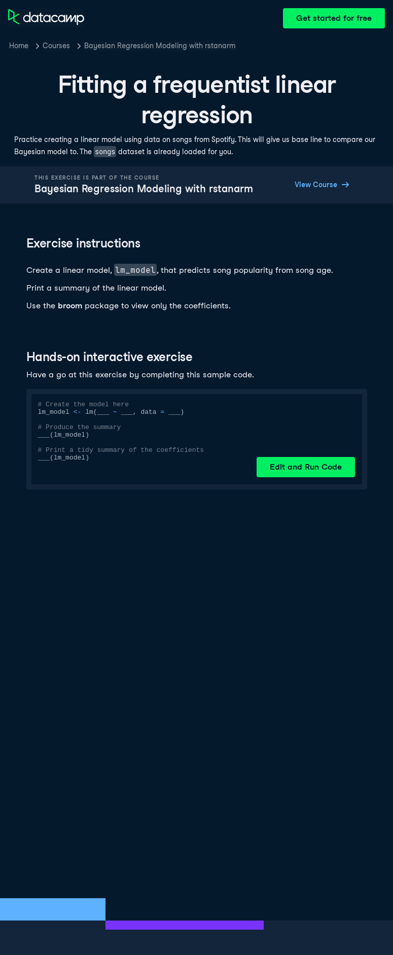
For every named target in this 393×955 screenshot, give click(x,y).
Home (18, 46)
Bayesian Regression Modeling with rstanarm (159, 46)
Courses (56, 46)
